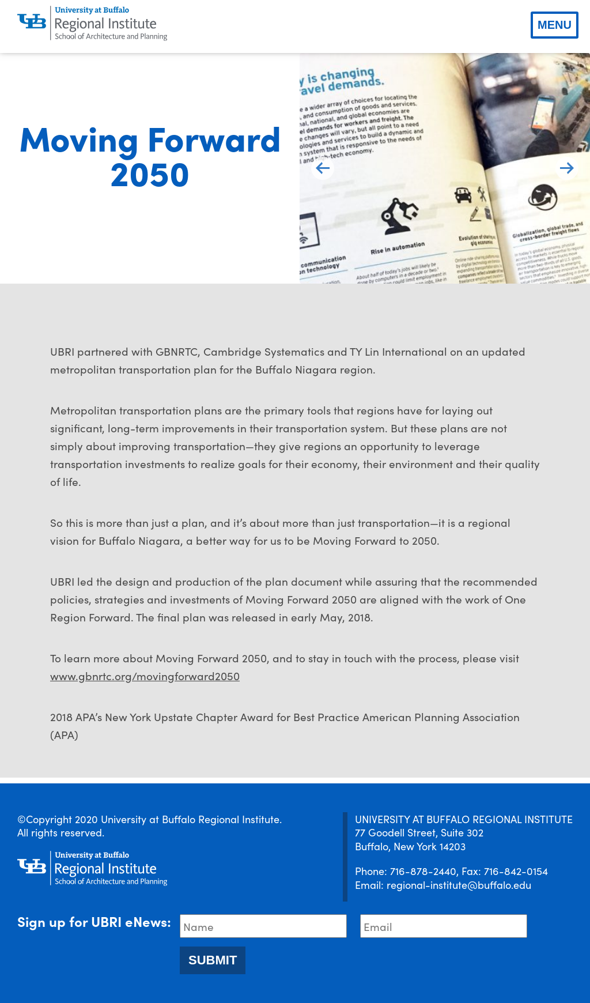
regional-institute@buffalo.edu (459, 884)
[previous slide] (322, 168)
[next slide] (566, 168)
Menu (555, 24)
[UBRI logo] (92, 24)
